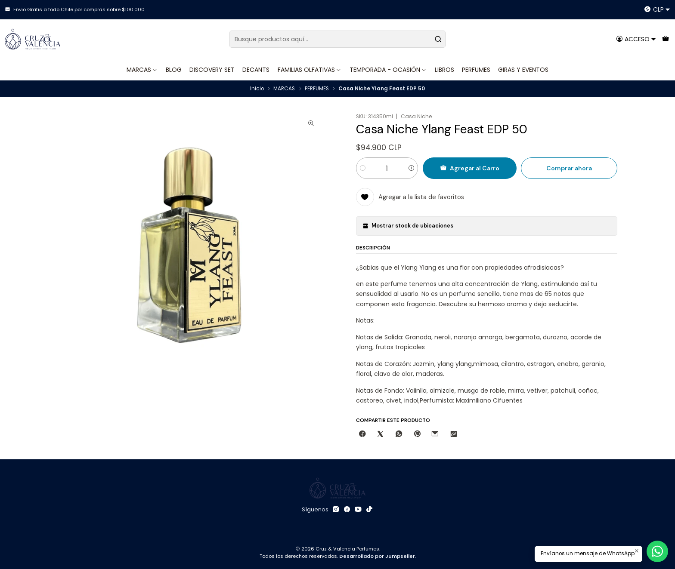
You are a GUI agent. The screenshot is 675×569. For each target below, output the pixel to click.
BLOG (174, 69)
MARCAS (142, 69)
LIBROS (444, 69)
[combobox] (337, 39)
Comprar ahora (569, 168)
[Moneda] (657, 9)
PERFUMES (476, 69)
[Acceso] (636, 39)
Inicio (257, 89)
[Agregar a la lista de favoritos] (410, 197)
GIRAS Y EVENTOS (523, 69)
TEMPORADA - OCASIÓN (388, 69)
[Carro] (665, 39)
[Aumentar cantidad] (411, 168)
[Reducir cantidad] (362, 168)
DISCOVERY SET (212, 69)
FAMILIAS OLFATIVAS (310, 69)
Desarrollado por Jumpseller (377, 556)
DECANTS (255, 69)
